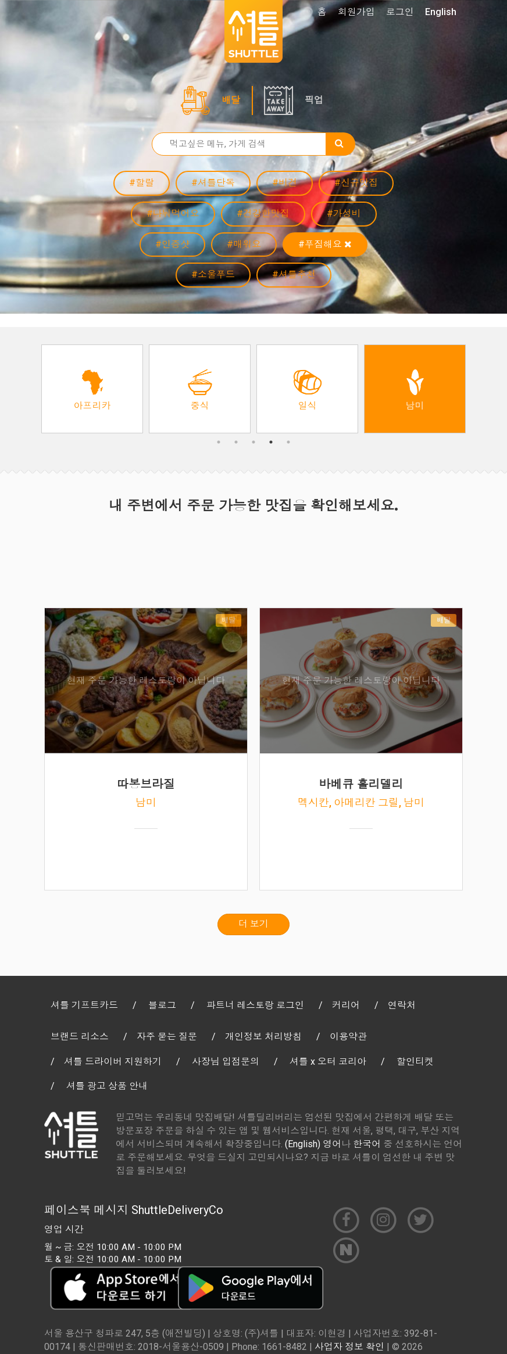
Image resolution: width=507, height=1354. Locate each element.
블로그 (162, 1005)
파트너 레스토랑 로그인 (255, 1005)
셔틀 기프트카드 (84, 1005)
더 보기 (253, 923)
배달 (231, 100)
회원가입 (356, 11)
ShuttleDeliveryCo (177, 1210)
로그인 (400, 11)
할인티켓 (415, 1061)
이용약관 (348, 1036)
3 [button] (253, 442)
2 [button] (236, 442)
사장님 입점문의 (225, 1061)
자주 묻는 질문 (167, 1036)
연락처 (402, 1005)
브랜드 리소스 (80, 1036)
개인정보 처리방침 (263, 1036)
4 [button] (271, 442)
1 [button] (218, 442)
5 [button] (288, 442)
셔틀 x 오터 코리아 (328, 1061)
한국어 (367, 1144)
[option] (92, 388)
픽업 (314, 100)
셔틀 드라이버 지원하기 (113, 1061)
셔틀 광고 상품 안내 (107, 1085)
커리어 (346, 1005)
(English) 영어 (313, 1144)
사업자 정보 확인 (349, 1346)
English (440, 11)
